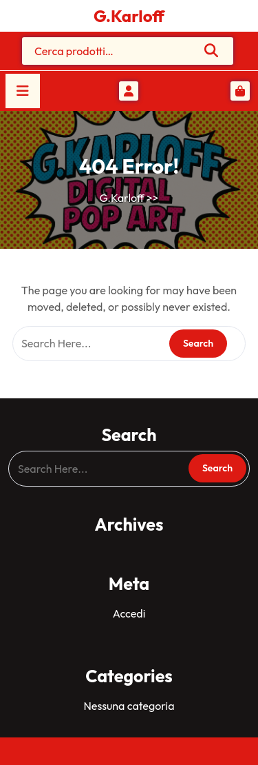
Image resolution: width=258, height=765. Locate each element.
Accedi (129, 613)
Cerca (211, 50)
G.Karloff (129, 16)
